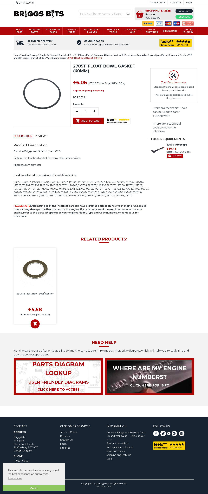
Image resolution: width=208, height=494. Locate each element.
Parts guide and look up (119, 447)
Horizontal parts (53, 31)
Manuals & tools (113, 31)
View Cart (184, 11)
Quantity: (78, 104)
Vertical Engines (30, 55)
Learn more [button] (15, 478)
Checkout (184, 16)
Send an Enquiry (115, 451)
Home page (19, 31)
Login (189, 2)
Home (17, 55)
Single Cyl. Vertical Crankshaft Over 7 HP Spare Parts (66, 55)
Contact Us (175, 2)
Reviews (41, 136)
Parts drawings (152, 31)
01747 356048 (21, 461)
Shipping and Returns (118, 455)
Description (23, 136)
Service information (117, 443)
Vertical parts (72, 31)
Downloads (170, 31)
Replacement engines (92, 31)
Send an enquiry (188, 31)
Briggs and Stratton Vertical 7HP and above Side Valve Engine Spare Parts (130, 55)
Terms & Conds (158, 2)
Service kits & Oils (132, 31)
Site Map (65, 448)
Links (109, 459)
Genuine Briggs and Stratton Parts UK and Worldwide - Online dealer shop (126, 436)
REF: (75, 97)
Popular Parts (34, 31)
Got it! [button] (33, 488)
